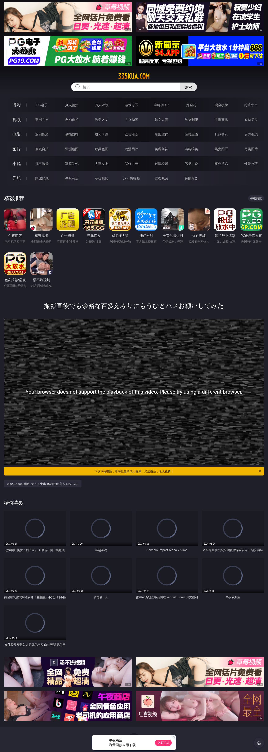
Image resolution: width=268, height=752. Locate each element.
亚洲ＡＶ (42, 119)
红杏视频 (161, 178)
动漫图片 (131, 149)
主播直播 (221, 119)
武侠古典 (131, 163)
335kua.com (134, 76)
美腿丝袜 (161, 149)
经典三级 (191, 134)
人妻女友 (101, 163)
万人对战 (101, 105)
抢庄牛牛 (251, 105)
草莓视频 (101, 178)
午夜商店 (72, 178)
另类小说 (191, 163)
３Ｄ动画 (131, 119)
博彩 (16, 105)
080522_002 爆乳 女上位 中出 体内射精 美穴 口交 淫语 (43, 484)
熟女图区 (221, 149)
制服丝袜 (161, 134)
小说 (16, 163)
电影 (16, 134)
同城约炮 (42, 178)
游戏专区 (131, 105)
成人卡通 (101, 134)
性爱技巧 (251, 163)
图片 (16, 149)
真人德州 (72, 105)
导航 (16, 178)
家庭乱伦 (72, 163)
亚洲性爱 (42, 134)
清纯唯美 (191, 149)
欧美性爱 (131, 134)
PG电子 (41, 105)
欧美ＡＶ (101, 119)
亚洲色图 (72, 149)
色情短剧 (191, 178)
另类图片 (251, 149)
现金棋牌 (221, 105)
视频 (16, 119)
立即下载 (163, 743)
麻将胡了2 (161, 105)
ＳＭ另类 (251, 119)
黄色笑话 (221, 163)
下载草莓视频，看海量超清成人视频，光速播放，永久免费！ (178, 471)
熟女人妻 (161, 119)
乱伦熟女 (221, 134)
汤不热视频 (131, 178)
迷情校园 (161, 163)
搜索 (188, 87)
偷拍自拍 (72, 134)
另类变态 (251, 134)
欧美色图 (101, 149)
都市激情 (42, 163)
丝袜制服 (191, 119)
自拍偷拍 (72, 119)
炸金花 (191, 105)
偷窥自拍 (42, 149)
